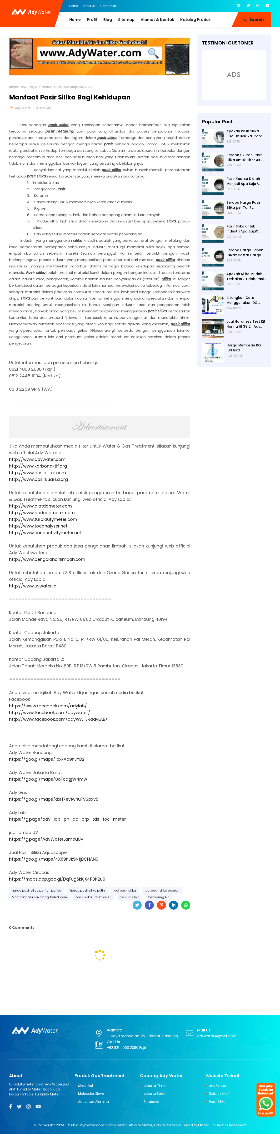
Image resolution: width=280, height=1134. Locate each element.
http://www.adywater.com (37, 459)
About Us (89, 6)
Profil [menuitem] (92, 19)
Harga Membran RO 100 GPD (243, 348)
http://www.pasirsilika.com (37, 473)
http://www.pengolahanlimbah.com (47, 559)
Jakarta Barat (155, 1093)
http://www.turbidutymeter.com (43, 519)
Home (73, 6)
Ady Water (22, 108)
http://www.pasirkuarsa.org (38, 479)
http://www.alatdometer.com (40, 506)
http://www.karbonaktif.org (38, 466)
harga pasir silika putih (87, 890)
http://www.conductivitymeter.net (45, 533)
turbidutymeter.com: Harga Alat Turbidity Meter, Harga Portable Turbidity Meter (138, 1125)
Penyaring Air (29, 87)
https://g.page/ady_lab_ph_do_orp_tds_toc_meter (67, 819)
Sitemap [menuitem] (126, 19)
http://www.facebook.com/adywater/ (49, 712)
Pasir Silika (217, 1101)
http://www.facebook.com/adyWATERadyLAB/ (58, 719)
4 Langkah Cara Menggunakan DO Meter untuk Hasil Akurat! (242, 300)
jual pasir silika (125, 890)
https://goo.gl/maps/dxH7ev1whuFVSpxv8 (53, 799)
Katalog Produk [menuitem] (195, 19)
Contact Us (108, 6)
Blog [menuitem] (107, 19)
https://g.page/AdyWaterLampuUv (46, 839)
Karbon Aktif (219, 1093)
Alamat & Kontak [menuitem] (157, 19)
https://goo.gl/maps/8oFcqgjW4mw (48, 779)
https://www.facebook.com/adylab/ (48, 706)
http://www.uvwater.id (32, 586)
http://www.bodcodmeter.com (42, 513)
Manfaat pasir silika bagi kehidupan (39, 897)
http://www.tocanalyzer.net (38, 526)
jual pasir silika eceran (162, 890)
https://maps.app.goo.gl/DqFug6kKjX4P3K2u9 (57, 879)
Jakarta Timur (155, 1085)
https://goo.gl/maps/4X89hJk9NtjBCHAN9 (53, 859)
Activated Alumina (93, 1101)
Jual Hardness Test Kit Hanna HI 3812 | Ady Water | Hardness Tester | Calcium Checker (245, 324)
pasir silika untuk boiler (93, 897)
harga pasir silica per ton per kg (36, 890)
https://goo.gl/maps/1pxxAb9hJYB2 (47, 759)
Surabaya (151, 1101)
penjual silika (130, 897)
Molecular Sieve (91, 1093)
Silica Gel (85, 1085)
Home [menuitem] (75, 19)
